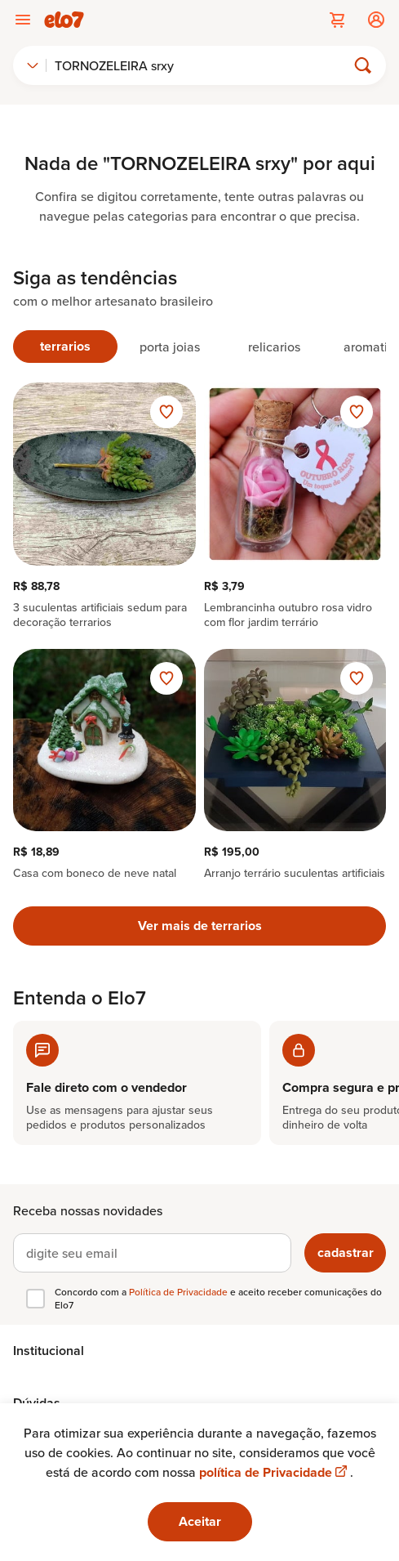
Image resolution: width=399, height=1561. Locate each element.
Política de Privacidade (179, 1292)
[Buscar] (203, 65)
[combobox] (32, 65)
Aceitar (200, 1521)
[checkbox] (35, 1298)
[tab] (65, 346)
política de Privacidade (274, 1472)
